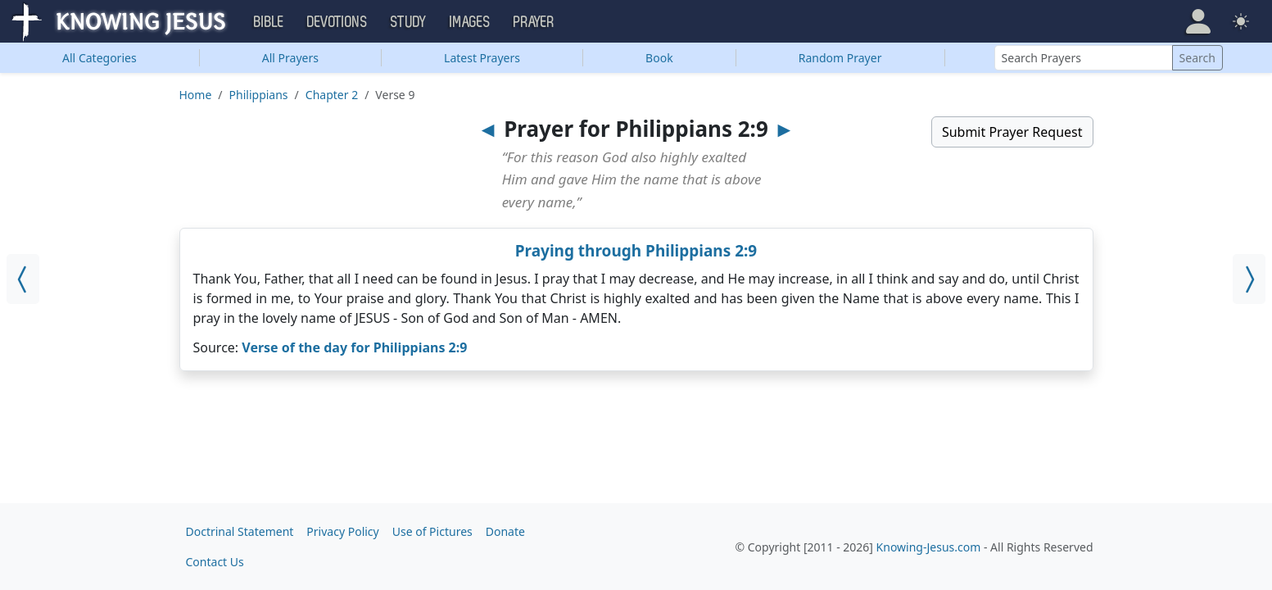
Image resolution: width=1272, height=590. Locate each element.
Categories (99, 58)
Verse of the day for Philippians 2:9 (354, 347)
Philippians (258, 94)
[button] (1198, 21)
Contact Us (215, 562)
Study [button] (409, 22)
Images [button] (470, 22)
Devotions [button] (337, 22)
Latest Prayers (482, 58)
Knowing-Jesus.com (928, 547)
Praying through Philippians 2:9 (636, 250)
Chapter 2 (332, 94)
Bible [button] (269, 22)
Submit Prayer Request (1012, 132)
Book (659, 58)
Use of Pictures (432, 531)
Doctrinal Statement (240, 531)
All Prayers (290, 58)
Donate (505, 531)
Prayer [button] (534, 22)
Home (195, 94)
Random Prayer (840, 58)
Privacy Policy (342, 531)
